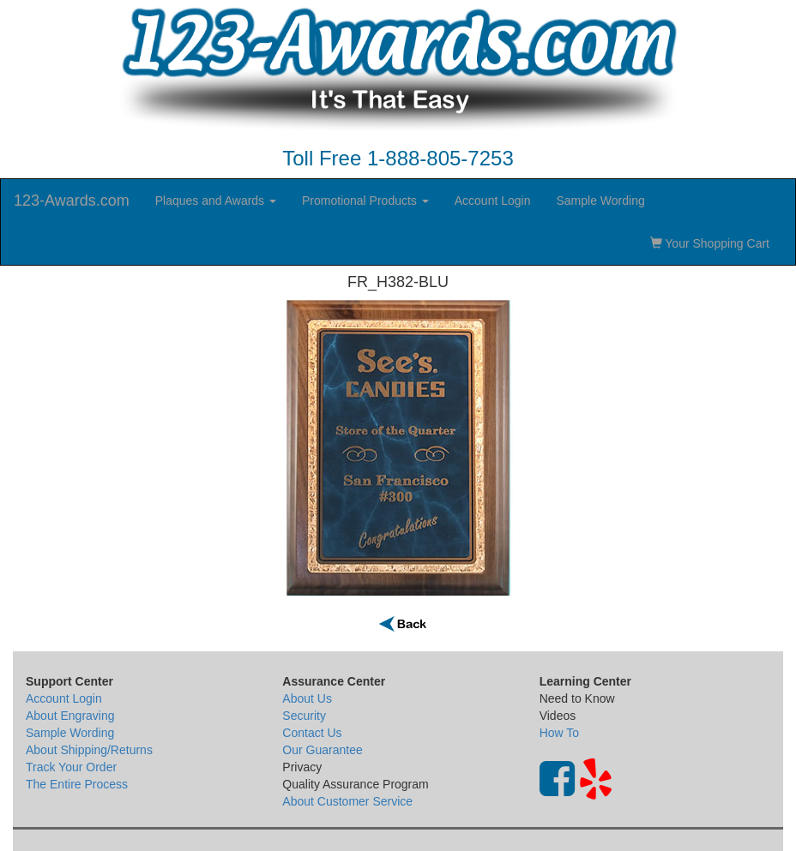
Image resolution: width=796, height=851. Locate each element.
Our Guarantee (322, 750)
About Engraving (70, 715)
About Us (307, 698)
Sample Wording (600, 200)
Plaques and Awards (215, 200)
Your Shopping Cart (709, 243)
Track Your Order (71, 767)
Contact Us (311, 733)
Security (304, 715)
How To (559, 733)
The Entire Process (77, 784)
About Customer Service (347, 801)
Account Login (493, 200)
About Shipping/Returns (89, 750)
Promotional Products (365, 200)
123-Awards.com (72, 200)
